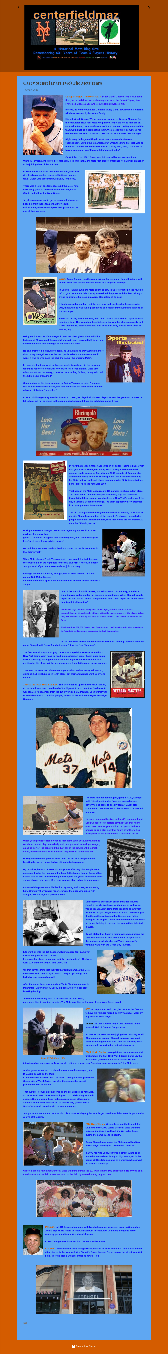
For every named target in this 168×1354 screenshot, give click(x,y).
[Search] (149, 8)
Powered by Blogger (84, 1346)
